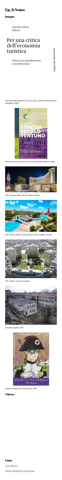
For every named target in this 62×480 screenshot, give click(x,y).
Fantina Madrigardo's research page (20, 471)
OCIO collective (11, 466)
